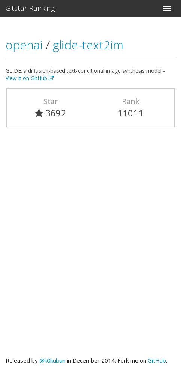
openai (26, 45)
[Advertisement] (90, 245)
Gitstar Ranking (30, 8)
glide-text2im (88, 45)
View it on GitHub (30, 78)
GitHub (157, 360)
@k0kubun (52, 360)
